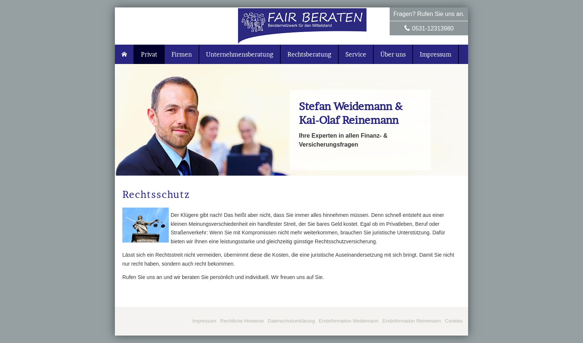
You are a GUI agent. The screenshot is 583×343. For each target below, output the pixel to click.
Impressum (204, 321)
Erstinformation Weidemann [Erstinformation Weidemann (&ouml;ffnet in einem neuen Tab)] (349, 321)
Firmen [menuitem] (181, 54)
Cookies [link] (454, 321)
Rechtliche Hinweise (242, 321)
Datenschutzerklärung (291, 321)
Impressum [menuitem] (435, 54)
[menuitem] (124, 54)
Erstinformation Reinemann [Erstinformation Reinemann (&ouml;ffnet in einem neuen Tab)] (412, 321)
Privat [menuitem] (149, 54)
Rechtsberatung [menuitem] (309, 54)
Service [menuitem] (355, 54)
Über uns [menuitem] (393, 54)
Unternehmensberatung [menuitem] (239, 54)
